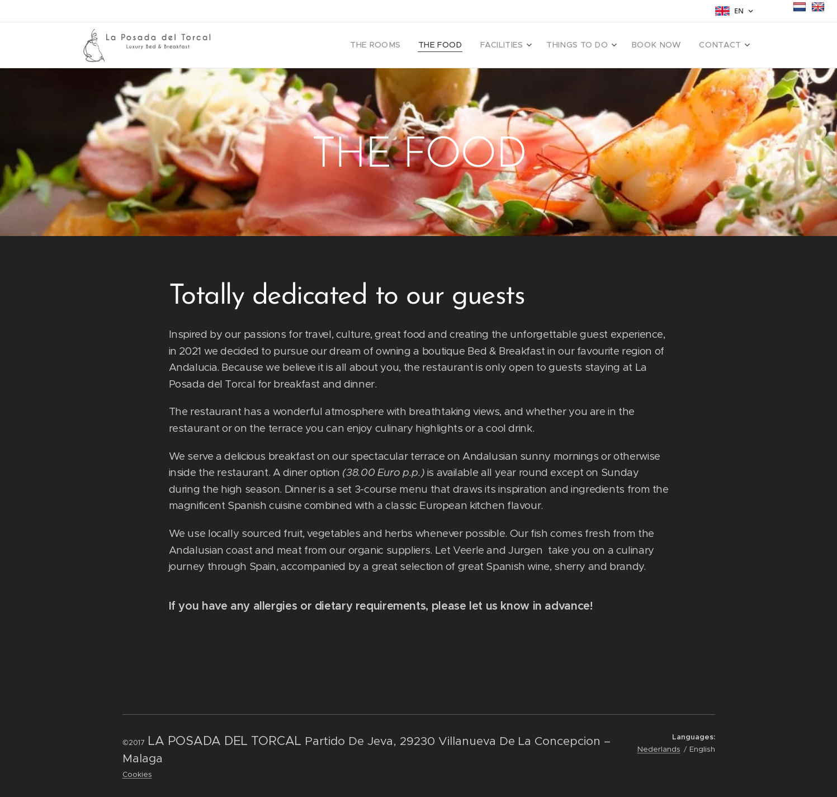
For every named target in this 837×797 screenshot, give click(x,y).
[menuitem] (402, 45)
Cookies (137, 774)
